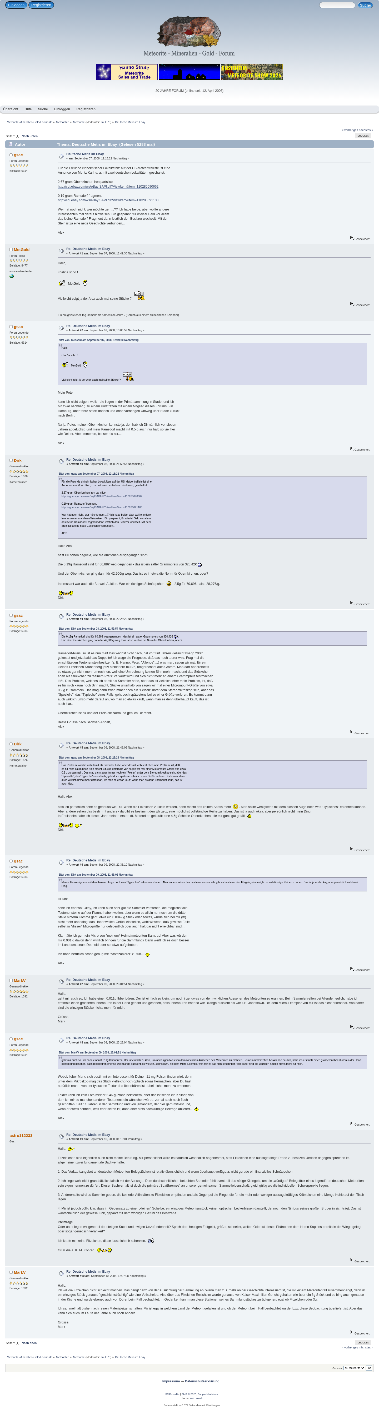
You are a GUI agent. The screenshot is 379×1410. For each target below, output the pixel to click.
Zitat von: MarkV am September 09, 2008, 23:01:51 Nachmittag (97, 1052)
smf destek (196, 1398)
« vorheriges (350, 130)
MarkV (20, 980)
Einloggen (16, 5)
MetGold (22, 249)
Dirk (18, 460)
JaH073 (106, 122)
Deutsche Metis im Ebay (85, 154)
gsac (18, 155)
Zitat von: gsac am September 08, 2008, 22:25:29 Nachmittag (96, 757)
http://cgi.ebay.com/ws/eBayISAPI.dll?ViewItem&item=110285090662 (108, 186)
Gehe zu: (337, 1368)
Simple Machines (208, 1394)
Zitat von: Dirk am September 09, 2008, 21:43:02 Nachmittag (96, 874)
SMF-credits (172, 1394)
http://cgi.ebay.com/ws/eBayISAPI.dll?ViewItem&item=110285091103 (108, 200)
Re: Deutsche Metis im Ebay (88, 249)
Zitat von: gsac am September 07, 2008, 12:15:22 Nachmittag (96, 473)
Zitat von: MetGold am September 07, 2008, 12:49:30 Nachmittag (99, 340)
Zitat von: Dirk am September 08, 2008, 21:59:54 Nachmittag (96, 628)
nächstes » (366, 130)
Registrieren (41, 5)
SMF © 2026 (189, 1394)
